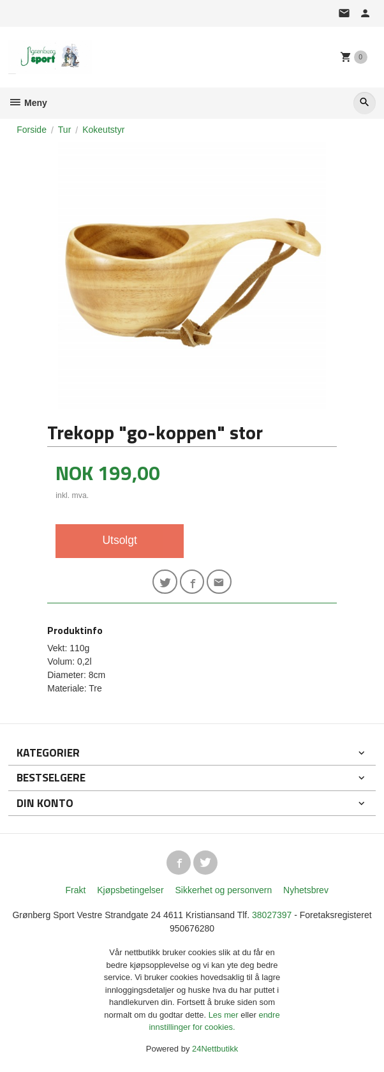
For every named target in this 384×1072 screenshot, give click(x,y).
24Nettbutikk (215, 1048)
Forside (32, 130)
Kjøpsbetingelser (130, 890)
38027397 (272, 915)
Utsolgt (119, 540)
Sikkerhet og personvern (223, 890)
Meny (27, 103)
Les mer (225, 1015)
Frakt (75, 890)
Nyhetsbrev (306, 890)
